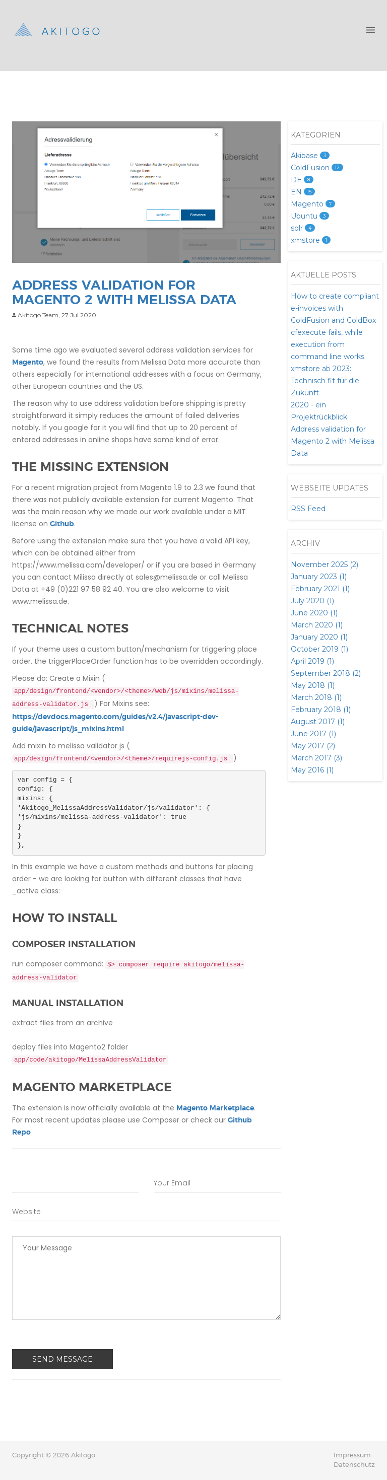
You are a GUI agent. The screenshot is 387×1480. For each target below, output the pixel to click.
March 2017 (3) (316, 757)
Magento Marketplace (215, 1108)
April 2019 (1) (312, 661)
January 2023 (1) (319, 576)
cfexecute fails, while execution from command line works (327, 344)
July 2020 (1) (312, 600)
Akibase (310, 155)
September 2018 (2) (326, 673)
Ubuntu (310, 216)
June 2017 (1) (313, 733)
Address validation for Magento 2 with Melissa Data (332, 441)
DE (302, 179)
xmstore (311, 240)
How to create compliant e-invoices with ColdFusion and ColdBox (335, 308)
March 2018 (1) (316, 697)
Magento (27, 362)
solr (303, 228)
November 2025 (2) (324, 564)
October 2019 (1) (319, 649)
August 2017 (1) (318, 721)
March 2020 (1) (317, 624)
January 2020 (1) (319, 637)
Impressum (352, 1455)
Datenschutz (354, 1465)
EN (303, 191)
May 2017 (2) (313, 745)
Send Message (62, 1359)
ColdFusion (317, 167)
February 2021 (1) (320, 588)
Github (62, 524)
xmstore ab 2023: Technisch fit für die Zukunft (325, 380)
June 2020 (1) (314, 612)
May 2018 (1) (313, 685)
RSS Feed (308, 508)
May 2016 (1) (312, 769)
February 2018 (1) (321, 709)
